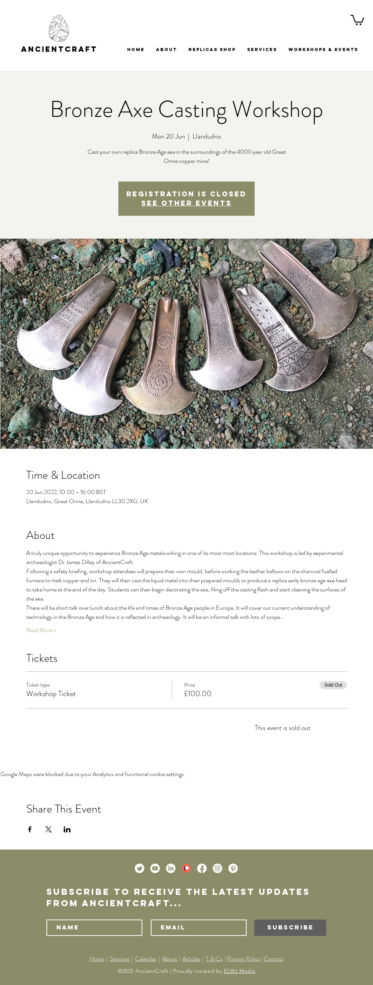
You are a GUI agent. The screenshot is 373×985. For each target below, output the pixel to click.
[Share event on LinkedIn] (67, 829)
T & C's (214, 958)
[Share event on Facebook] (29, 829)
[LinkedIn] (170, 868)
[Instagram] (217, 868)
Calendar (145, 958)
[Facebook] (202, 868)
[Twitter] (139, 868)
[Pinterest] (233, 868)
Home (96, 958)
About (170, 958)
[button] (357, 19)
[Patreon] (186, 868)
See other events (186, 203)
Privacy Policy (243, 958)
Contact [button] (273, 958)
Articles (191, 958)
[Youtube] (155, 868)
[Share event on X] (48, 829)
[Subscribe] (290, 928)
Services (119, 958)
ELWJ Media (239, 970)
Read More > (41, 630)
